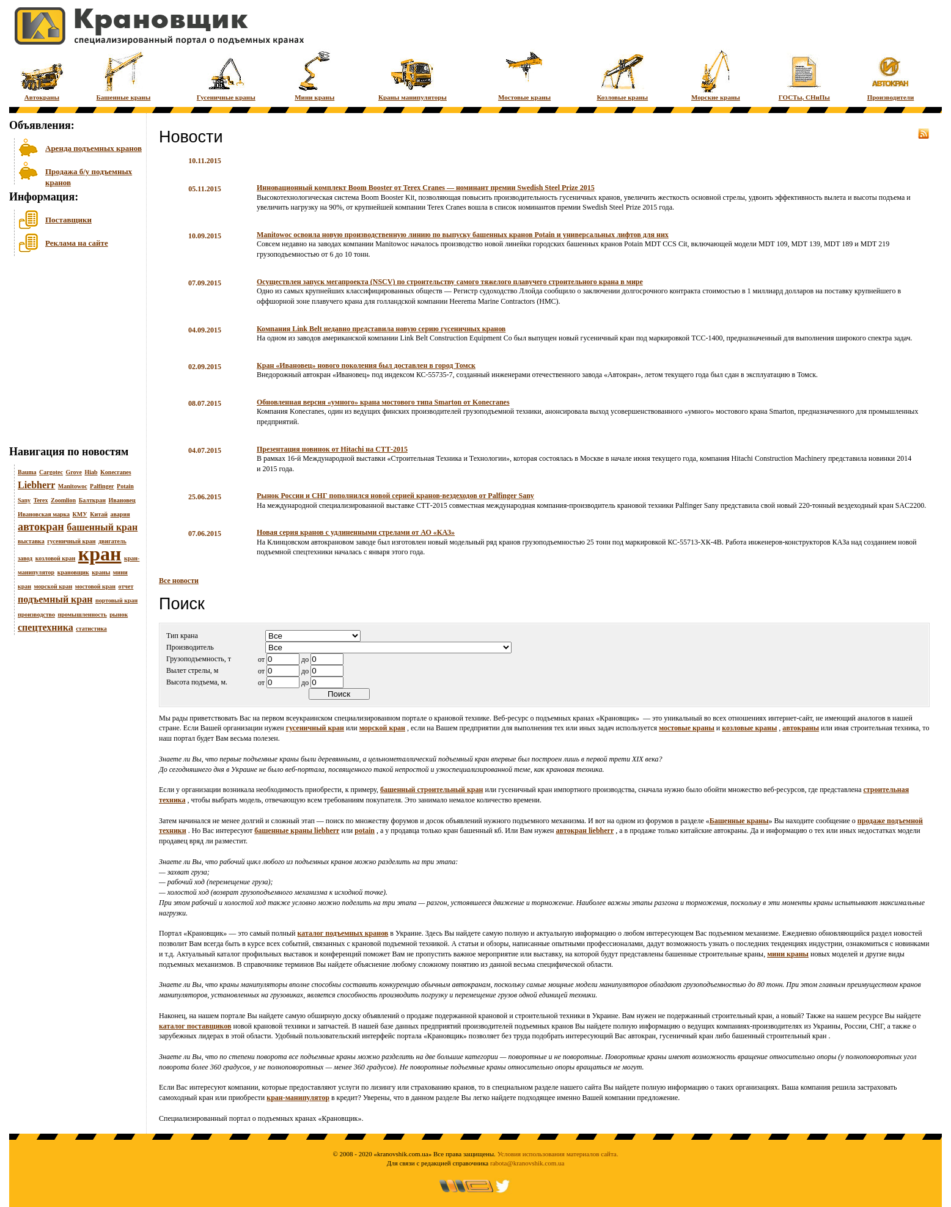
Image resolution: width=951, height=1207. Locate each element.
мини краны (788, 954)
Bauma (27, 472)
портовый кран (116, 600)
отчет (126, 586)
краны (101, 572)
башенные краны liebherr (296, 830)
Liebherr (36, 485)
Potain (125, 486)
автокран (41, 527)
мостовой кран (95, 586)
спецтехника (45, 627)
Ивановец (121, 500)
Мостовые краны (524, 75)
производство (36, 614)
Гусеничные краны (226, 75)
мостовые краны (686, 728)
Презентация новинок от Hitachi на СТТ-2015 (332, 449)
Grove (73, 472)
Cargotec (51, 472)
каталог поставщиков (195, 1026)
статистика (91, 628)
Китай (99, 514)
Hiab (90, 472)
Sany (24, 500)
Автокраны (42, 75)
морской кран (53, 586)
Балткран (92, 500)
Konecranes (115, 472)
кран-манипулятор (297, 1097)
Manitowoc (72, 486)
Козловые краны (622, 75)
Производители (890, 75)
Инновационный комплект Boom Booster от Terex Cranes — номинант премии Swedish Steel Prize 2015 (426, 187)
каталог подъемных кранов (343, 933)
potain (364, 830)
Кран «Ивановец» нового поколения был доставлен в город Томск (366, 365)
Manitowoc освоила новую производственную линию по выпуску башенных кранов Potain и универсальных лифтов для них (463, 234)
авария (120, 514)
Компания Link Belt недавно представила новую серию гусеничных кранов (381, 329)
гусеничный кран (71, 541)
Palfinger (102, 486)
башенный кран (102, 527)
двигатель (112, 541)
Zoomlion (63, 500)
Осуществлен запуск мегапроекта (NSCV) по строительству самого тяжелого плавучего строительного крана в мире (450, 281)
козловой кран (55, 558)
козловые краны (749, 728)
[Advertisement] (70, 354)
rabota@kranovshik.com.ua (527, 1163)
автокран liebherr (585, 830)
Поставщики (68, 219)
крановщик (73, 572)
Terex (41, 500)
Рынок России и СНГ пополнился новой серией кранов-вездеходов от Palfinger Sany (395, 495)
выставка (31, 541)
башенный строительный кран (431, 789)
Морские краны (715, 75)
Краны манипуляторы (412, 75)
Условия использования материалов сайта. (558, 1153)
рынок (118, 614)
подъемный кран (55, 599)
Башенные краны (124, 75)
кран (100, 554)
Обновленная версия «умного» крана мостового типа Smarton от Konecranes (383, 402)
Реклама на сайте (76, 243)
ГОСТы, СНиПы (804, 75)
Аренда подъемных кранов (93, 148)
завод (25, 558)
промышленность (81, 614)
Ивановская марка (44, 514)
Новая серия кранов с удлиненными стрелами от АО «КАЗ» (356, 532)
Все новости (179, 580)
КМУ (80, 514)
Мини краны (314, 75)
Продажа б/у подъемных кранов (88, 176)
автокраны (800, 728)
